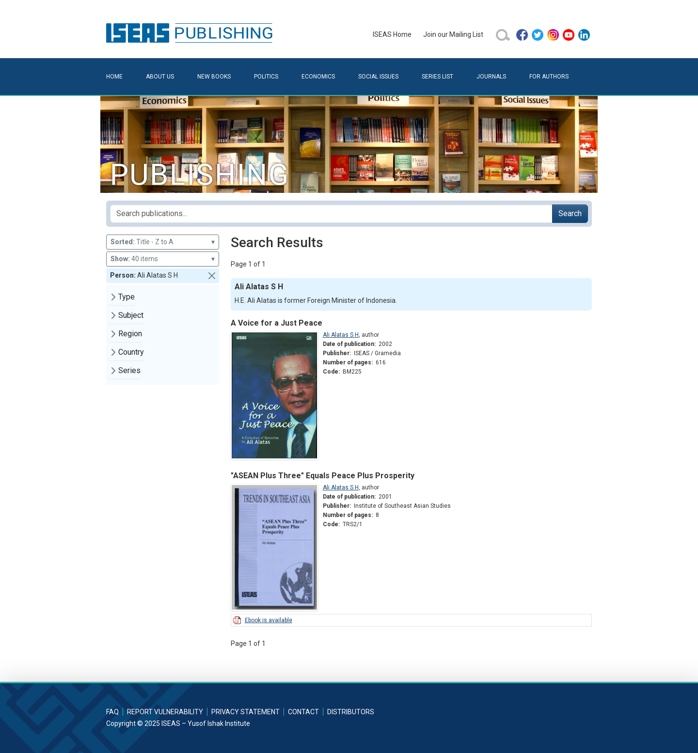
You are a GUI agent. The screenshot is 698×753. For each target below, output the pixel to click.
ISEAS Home (392, 34)
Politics (266, 76)
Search (570, 213)
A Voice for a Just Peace (276, 323)
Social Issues (378, 76)
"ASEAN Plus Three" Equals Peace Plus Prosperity (322, 475)
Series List (437, 76)
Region (130, 333)
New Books (214, 76)
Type (126, 296)
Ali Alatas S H (341, 334)
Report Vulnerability (165, 712)
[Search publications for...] (331, 213)
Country (131, 352)
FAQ (112, 712)
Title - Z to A (163, 242)
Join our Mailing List (453, 34)
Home (114, 76)
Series (129, 370)
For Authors (549, 76)
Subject (130, 315)
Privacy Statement (245, 712)
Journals (491, 76)
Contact (303, 712)
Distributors (350, 712)
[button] (212, 275)
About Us (160, 76)
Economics (318, 76)
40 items (163, 259)
